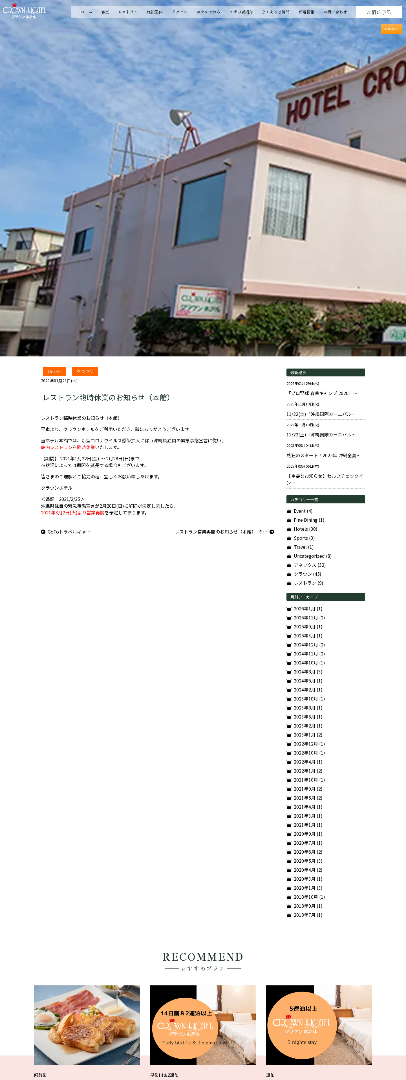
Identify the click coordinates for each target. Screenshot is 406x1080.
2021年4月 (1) (308, 806)
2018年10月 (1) (309, 896)
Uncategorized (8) (313, 555)
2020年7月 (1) (308, 842)
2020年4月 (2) (308, 869)
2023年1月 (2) (308, 734)
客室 (105, 12)
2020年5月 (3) (308, 860)
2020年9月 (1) (308, 833)
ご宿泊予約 (379, 11)
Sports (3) (304, 537)
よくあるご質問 (276, 12)
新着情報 (306, 12)
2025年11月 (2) (309, 617)
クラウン (85, 371)
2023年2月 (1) (308, 725)
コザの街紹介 (241, 12)
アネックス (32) (310, 564)
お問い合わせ (335, 12)
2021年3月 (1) (308, 815)
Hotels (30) (305, 528)
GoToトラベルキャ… (69, 531)
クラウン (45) (307, 573)
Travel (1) (304, 546)
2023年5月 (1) (308, 716)
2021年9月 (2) (308, 788)
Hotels (54, 371)
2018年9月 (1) (308, 905)
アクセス (179, 12)
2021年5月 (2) (308, 797)
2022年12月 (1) (309, 743)
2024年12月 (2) (309, 644)
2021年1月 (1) (308, 824)
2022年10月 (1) (309, 752)
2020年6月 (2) (308, 851)
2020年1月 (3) (308, 887)
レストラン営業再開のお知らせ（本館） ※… (221, 531)
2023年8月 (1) (308, 707)
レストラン (128, 12)
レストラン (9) (308, 582)
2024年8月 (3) (308, 671)
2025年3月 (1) (308, 635)
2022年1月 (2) (308, 770)
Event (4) (303, 510)
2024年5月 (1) (308, 680)
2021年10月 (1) (309, 779)
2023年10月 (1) (309, 698)
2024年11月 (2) (309, 653)
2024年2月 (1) (308, 689)
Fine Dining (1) (309, 519)
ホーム (86, 12)
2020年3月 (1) (308, 878)
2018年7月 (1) (308, 914)
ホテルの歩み (208, 12)
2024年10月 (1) (309, 662)
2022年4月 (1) (308, 761)
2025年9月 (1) (308, 626)
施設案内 (155, 12)
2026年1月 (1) (308, 608)
